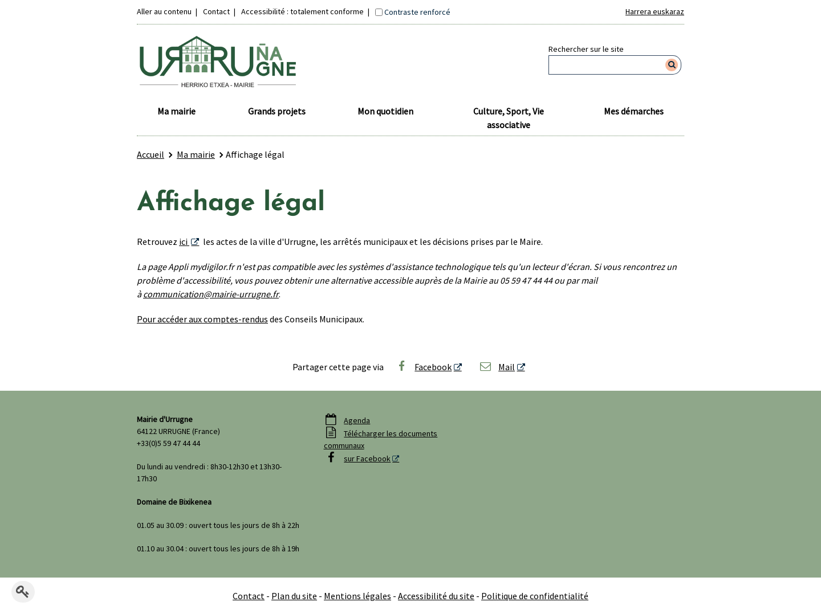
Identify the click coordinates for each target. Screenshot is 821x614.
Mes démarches (634, 111)
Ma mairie (176, 111)
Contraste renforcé (417, 12)
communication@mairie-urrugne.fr (211, 294)
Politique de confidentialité (534, 595)
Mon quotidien (385, 111)
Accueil (150, 154)
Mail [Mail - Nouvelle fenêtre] (497, 367)
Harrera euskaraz (654, 11)
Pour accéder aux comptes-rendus (202, 319)
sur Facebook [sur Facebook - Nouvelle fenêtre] (367, 458)
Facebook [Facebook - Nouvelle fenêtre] (423, 367)
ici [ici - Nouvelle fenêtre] (184, 241)
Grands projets (277, 111)
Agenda (357, 420)
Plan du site (294, 595)
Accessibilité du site (436, 595)
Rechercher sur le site (586, 49)
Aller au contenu (164, 11)
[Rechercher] (672, 65)
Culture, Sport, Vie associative (508, 117)
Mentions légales (357, 595)
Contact (216, 11)
